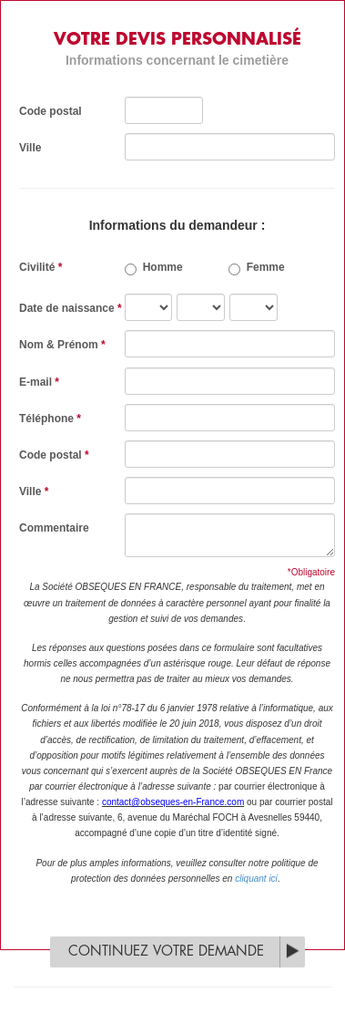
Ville (30, 147)
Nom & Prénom (62, 344)
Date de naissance (70, 308)
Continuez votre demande (166, 951)
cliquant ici (256, 879)
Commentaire (54, 528)
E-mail (39, 382)
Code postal (50, 111)
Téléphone (50, 418)
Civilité (40, 267)
